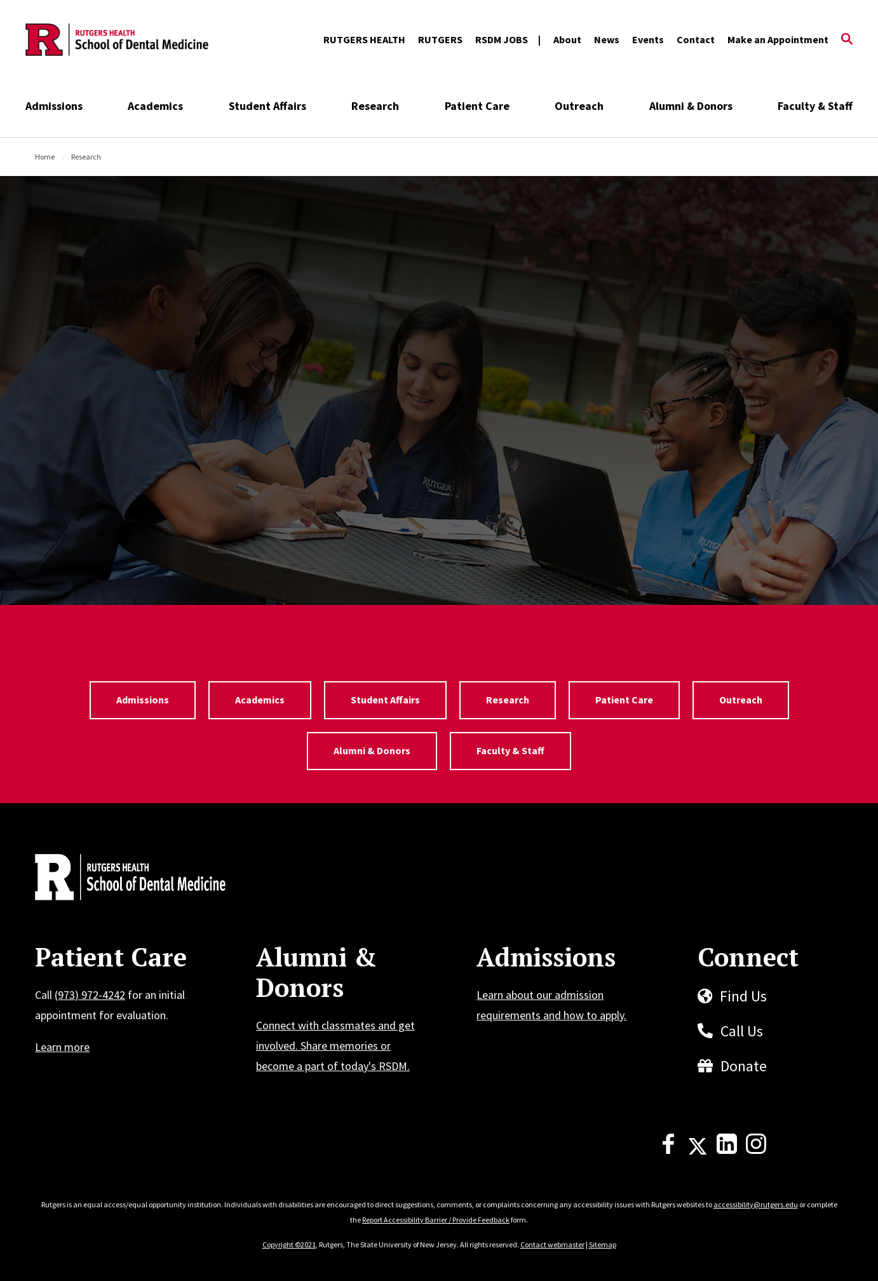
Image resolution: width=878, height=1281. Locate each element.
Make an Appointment (777, 39)
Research (375, 105)
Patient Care (477, 105)
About (567, 39)
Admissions (54, 105)
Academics (155, 105)
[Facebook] (668, 1150)
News (606, 39)
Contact (696, 39)
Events (648, 39)
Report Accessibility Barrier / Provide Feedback (436, 1219)
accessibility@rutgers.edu (755, 1204)
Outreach (579, 105)
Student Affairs (267, 105)
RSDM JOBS (501, 39)
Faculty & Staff (815, 105)
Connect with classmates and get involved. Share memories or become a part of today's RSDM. (335, 1045)
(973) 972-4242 (90, 994)
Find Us (743, 996)
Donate (743, 1066)
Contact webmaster (552, 1244)
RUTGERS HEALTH (364, 39)
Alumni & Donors (691, 105)
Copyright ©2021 (289, 1244)
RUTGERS (440, 39)
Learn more (62, 1047)
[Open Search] (847, 40)
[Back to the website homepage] (116, 40)
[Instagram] (756, 1150)
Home (45, 156)
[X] (697, 1150)
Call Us (741, 1031)
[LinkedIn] (727, 1150)
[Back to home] (119, 879)
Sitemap (602, 1244)
